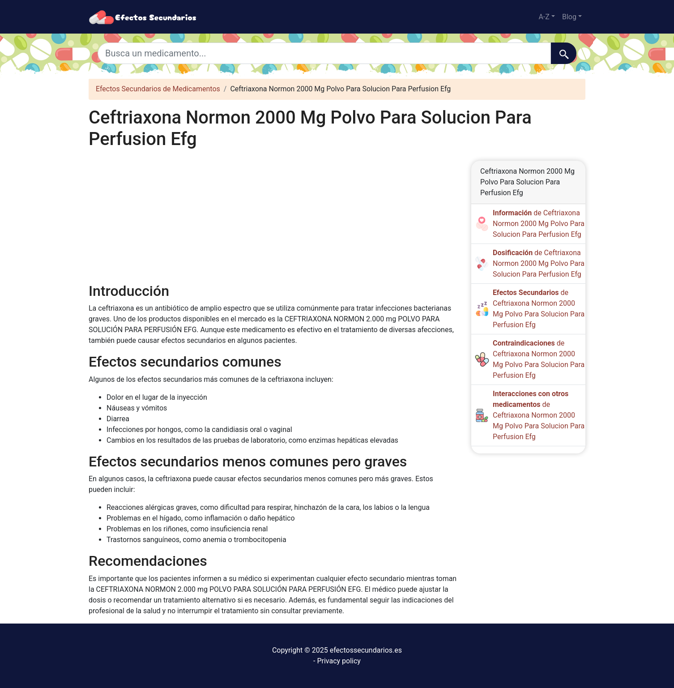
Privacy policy (339, 661)
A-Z (543, 17)
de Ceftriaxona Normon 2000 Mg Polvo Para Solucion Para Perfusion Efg (538, 224)
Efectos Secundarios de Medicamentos (158, 89)
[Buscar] (563, 53)
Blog (569, 17)
